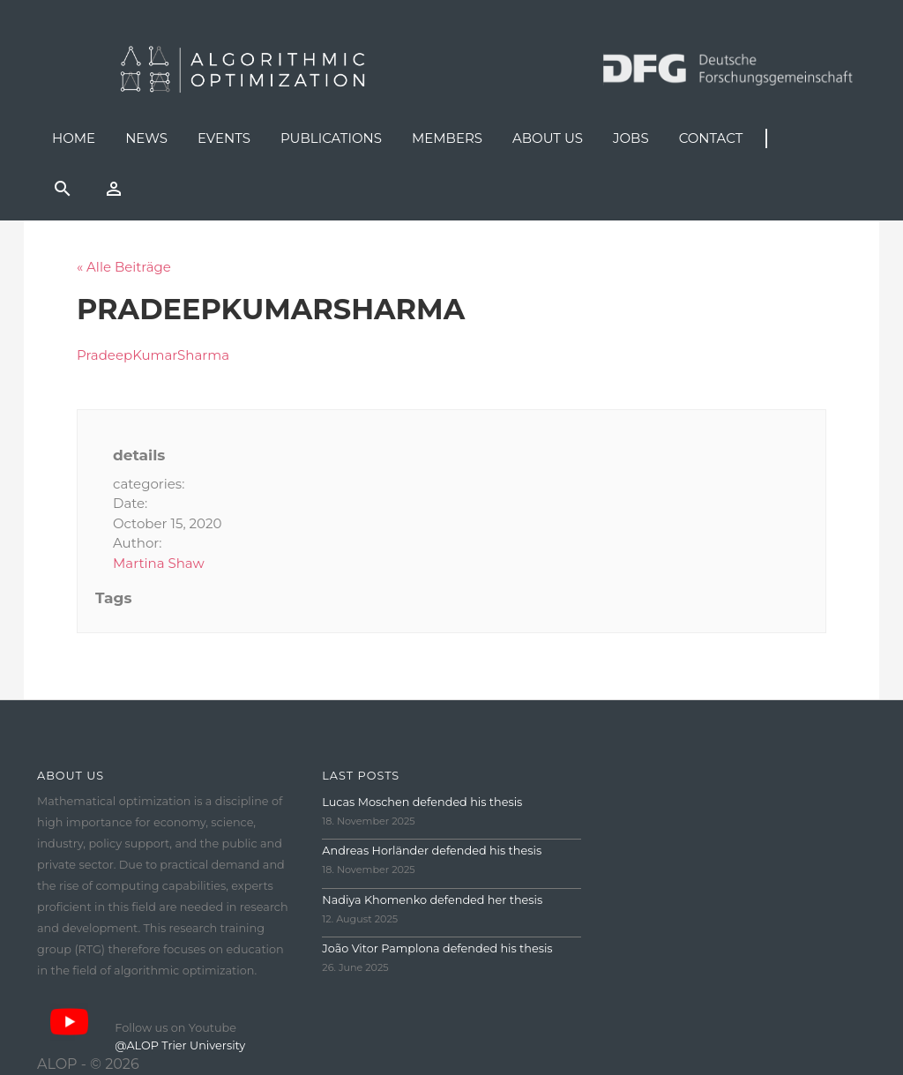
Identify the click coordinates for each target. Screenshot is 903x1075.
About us (547, 138)
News (146, 138)
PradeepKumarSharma (153, 355)
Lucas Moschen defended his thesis (422, 802)
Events (224, 138)
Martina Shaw (159, 563)
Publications (331, 138)
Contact (711, 138)
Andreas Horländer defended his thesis (431, 850)
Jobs (631, 138)
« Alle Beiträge (124, 266)
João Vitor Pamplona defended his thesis (437, 948)
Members (447, 138)
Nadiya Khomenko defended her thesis (432, 900)
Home (73, 138)
